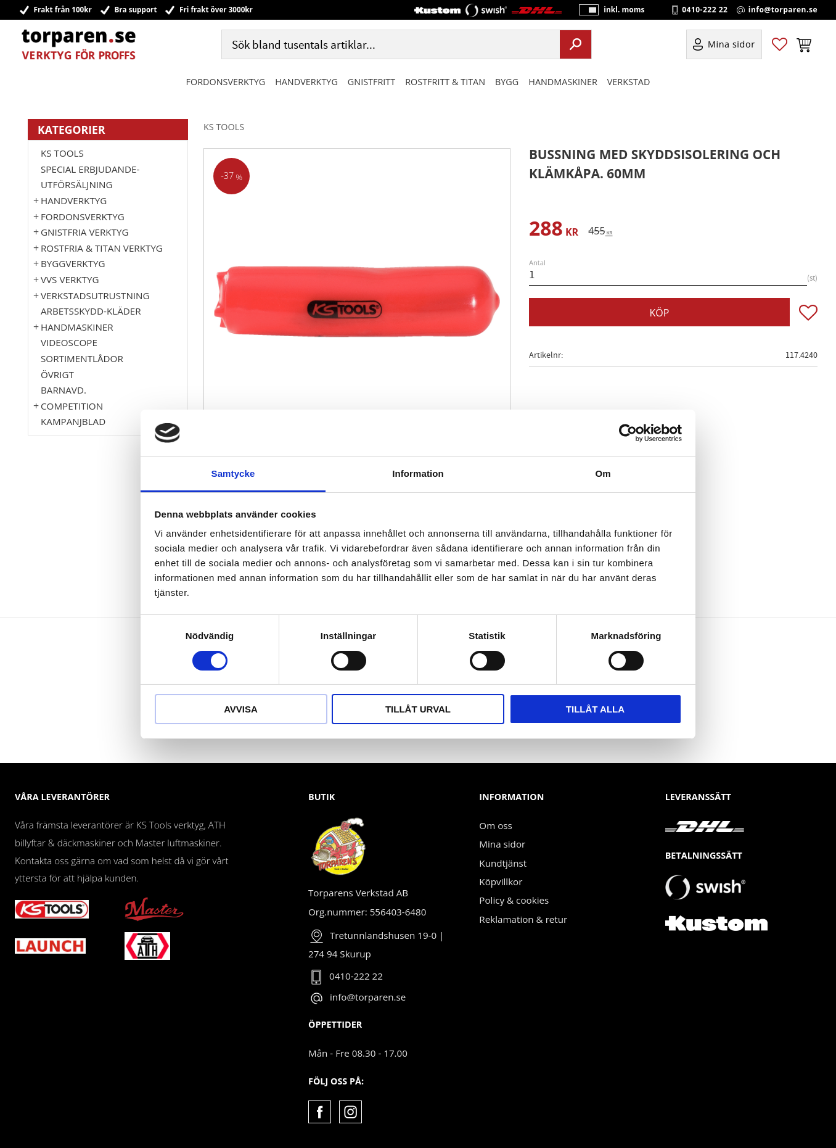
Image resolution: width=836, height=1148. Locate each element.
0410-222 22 (704, 10)
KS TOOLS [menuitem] (62, 153)
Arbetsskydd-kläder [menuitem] (91, 311)
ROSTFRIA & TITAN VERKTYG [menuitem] (102, 248)
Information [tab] (418, 473)
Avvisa (241, 709)
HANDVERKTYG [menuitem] (306, 82)
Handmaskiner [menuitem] (562, 82)
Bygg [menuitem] (506, 82)
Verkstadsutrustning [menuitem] (95, 295)
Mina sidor (502, 844)
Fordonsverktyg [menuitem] (226, 82)
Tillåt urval (418, 709)
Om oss (495, 825)
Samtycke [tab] (233, 473)
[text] (553, 230)
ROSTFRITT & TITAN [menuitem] (445, 82)
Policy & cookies (514, 900)
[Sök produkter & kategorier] (389, 45)
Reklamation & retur (523, 919)
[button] (779, 45)
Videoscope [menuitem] (69, 342)
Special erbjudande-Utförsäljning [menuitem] (90, 177)
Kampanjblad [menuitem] (73, 421)
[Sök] (575, 45)
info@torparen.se (783, 10)
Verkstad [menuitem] (628, 82)
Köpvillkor (500, 881)
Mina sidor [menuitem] (731, 45)
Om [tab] (602, 473)
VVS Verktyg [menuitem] (70, 279)
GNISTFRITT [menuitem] (371, 82)
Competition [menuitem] (72, 406)
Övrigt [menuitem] (57, 374)
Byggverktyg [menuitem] (73, 263)
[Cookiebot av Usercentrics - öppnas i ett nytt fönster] (628, 433)
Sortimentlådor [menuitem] (82, 358)
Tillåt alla (595, 709)
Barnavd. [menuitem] (63, 390)
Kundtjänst (503, 863)
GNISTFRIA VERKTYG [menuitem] (84, 232)
